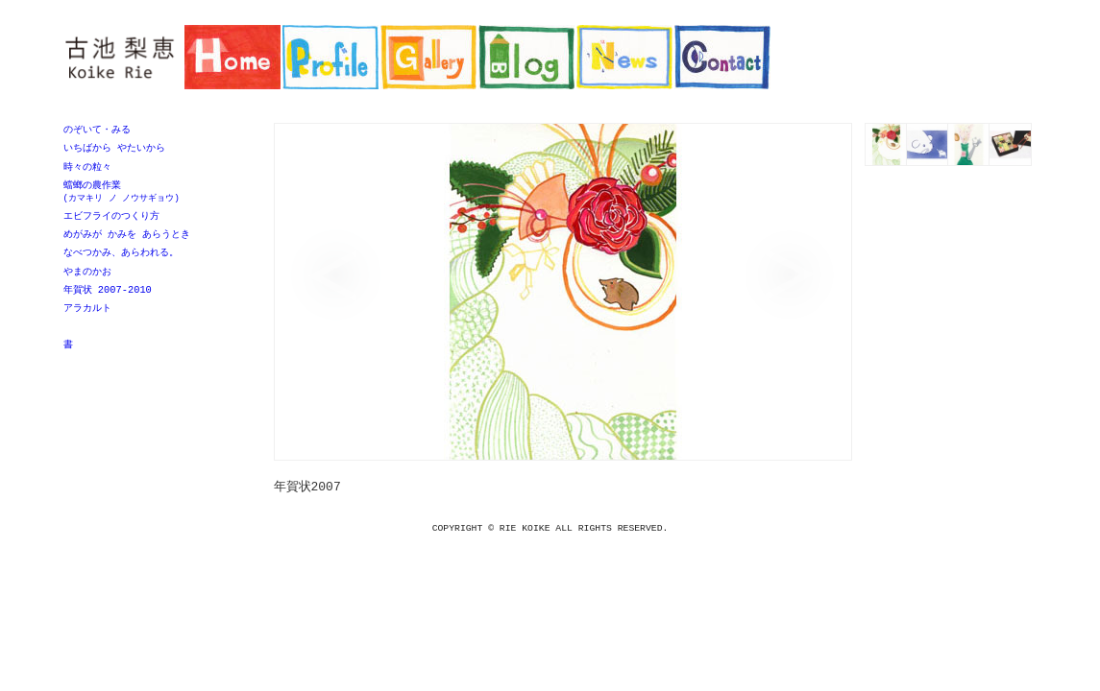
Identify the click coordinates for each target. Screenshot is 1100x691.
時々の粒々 (87, 169)
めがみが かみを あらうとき (126, 240)
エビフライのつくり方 (111, 220)
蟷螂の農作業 (154, 195)
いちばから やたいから (114, 148)
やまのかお (87, 279)
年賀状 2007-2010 (107, 298)
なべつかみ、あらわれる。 (121, 259)
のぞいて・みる (97, 129)
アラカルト (87, 317)
